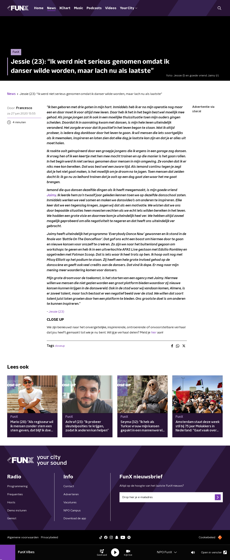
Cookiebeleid (207, 537)
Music (78, 8)
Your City (128, 8)
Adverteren (71, 494)
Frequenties (15, 494)
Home (38, 8)
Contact (68, 486)
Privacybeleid (49, 537)
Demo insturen (17, 510)
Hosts (11, 502)
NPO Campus (72, 510)
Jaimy (51, 195)
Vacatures (70, 502)
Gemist (11, 518)
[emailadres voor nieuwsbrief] (171, 497)
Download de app (74, 518)
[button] (102, 552)
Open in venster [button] (214, 552)
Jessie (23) (56, 311)
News (51, 8)
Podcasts (94, 8)
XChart (64, 8)
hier (154, 332)
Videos (110, 8)
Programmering (17, 486)
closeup (60, 345)
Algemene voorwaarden (23, 537)
